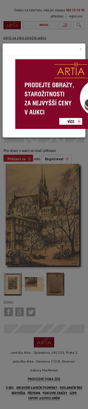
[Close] (80, 49)
